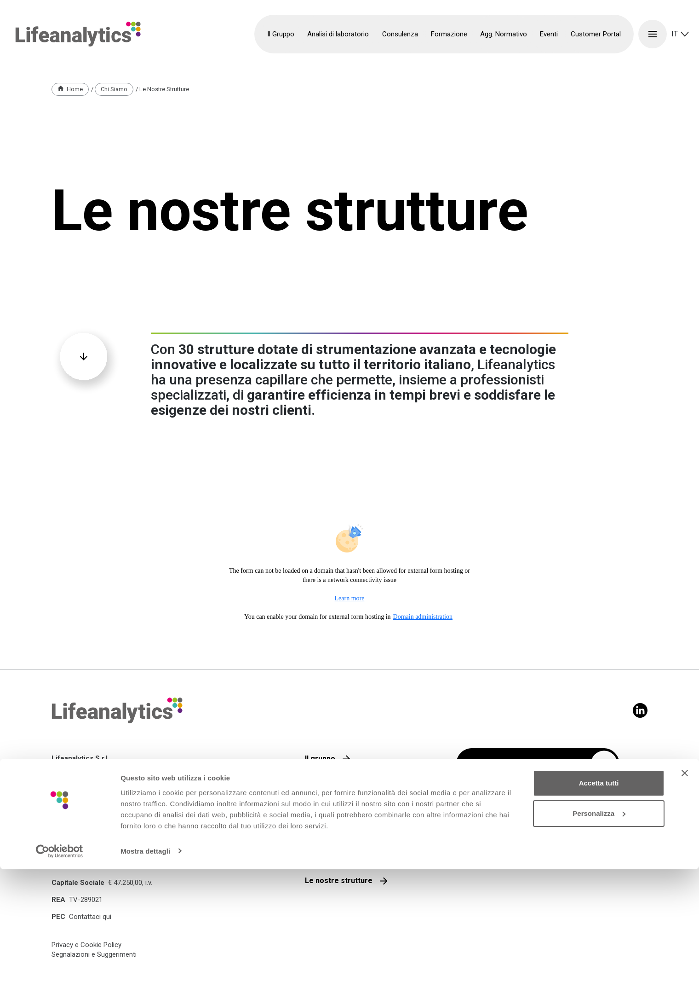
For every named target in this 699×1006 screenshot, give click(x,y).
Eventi (549, 34)
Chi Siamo (114, 89)
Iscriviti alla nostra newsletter (523, 764)
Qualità (317, 783)
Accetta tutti (599, 920)
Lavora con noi (330, 831)
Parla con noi (327, 807)
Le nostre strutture (338, 880)
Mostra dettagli (145, 988)
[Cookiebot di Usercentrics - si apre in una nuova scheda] (59, 988)
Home (75, 89)
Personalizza (599, 950)
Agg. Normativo (503, 34)
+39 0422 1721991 (93, 854)
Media (315, 856)
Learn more (350, 598)
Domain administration (423, 616)
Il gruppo (320, 758)
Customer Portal (596, 34)
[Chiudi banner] (685, 910)
